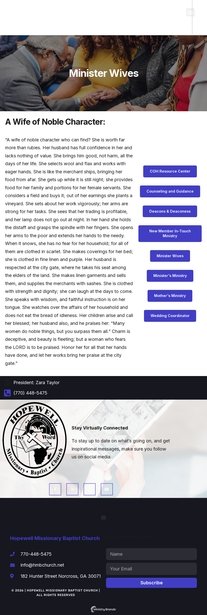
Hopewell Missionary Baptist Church (55, 538)
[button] (190, 12)
